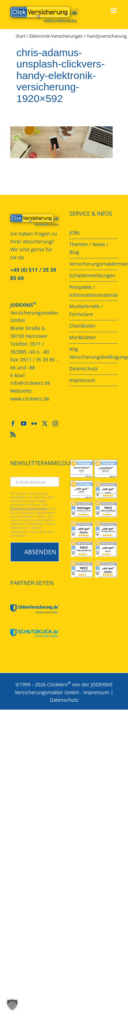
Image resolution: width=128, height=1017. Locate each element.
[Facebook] (13, 423)
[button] (12, 1004)
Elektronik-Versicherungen (56, 36)
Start (21, 36)
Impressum (96, 692)
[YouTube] (23, 423)
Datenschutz (64, 700)
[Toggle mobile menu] (114, 10)
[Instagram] (55, 423)
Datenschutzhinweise (28, 508)
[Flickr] (34, 423)
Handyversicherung (107, 36)
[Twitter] (44, 423)
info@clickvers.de (30, 383)
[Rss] (13, 434)
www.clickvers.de (29, 398)
